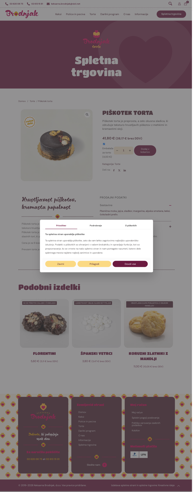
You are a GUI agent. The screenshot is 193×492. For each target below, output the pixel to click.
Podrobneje (96, 225)
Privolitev (61, 225)
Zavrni (60, 263)
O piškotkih (131, 225)
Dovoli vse (130, 263)
